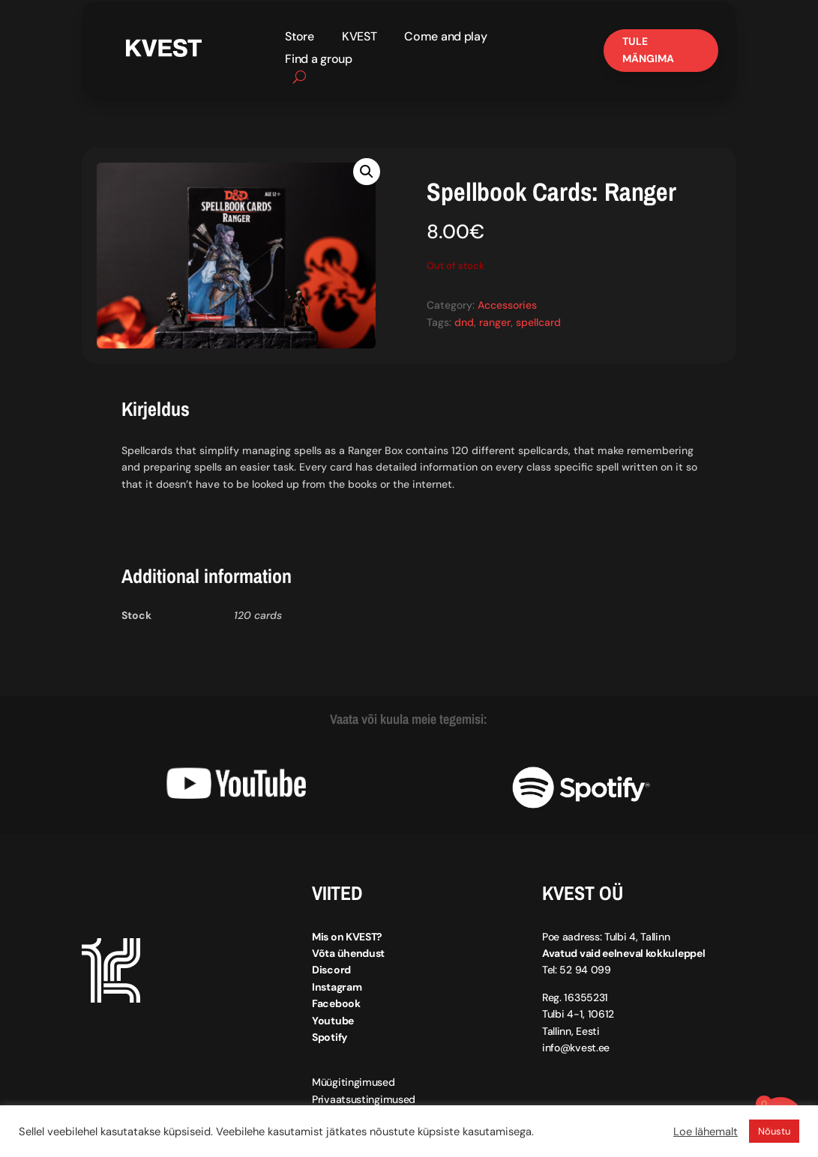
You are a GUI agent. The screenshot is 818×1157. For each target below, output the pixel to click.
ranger (495, 322)
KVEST (359, 37)
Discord (331, 970)
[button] (366, 171)
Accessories (507, 305)
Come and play (445, 37)
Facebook (336, 1003)
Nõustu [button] (774, 1131)
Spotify (329, 1037)
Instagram (336, 987)
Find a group (318, 60)
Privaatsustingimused (363, 1099)
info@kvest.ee (576, 1047)
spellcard (538, 322)
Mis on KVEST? (347, 936)
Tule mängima (648, 50)
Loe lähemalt (705, 1131)
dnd (464, 322)
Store (299, 37)
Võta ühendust (348, 953)
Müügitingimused (353, 1083)
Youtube (333, 1020)
